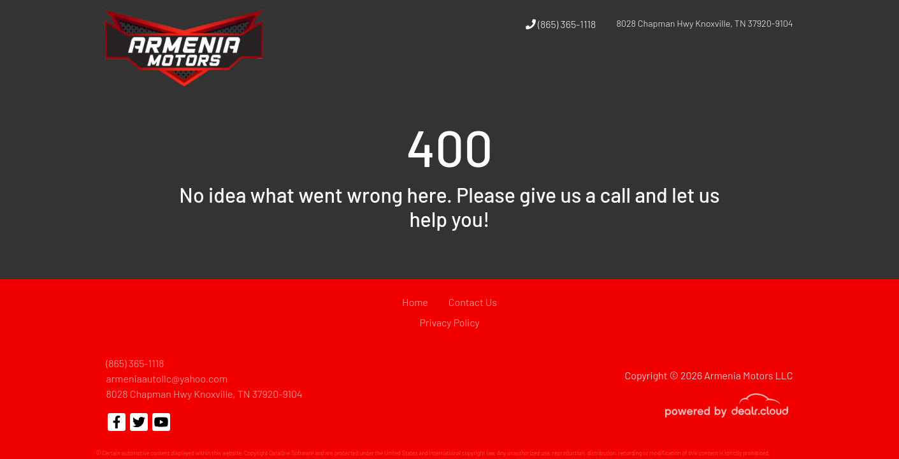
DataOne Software (291, 452)
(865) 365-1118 (561, 24)
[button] (614, 72)
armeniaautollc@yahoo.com (167, 378)
